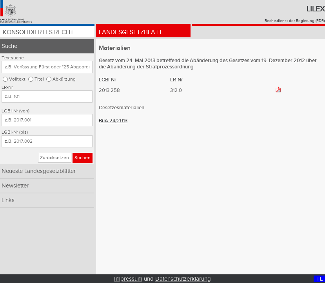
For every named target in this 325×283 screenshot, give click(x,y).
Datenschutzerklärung (183, 279)
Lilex (316, 9)
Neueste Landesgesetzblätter (39, 171)
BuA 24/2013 (113, 121)
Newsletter (15, 185)
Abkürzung (64, 79)
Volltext (17, 79)
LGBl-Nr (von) (15, 111)
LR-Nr (7, 87)
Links (8, 200)
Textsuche (13, 58)
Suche (9, 46)
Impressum (128, 279)
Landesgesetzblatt (130, 32)
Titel (39, 79)
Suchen (82, 158)
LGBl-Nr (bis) (15, 132)
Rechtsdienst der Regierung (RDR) (295, 20)
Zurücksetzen (54, 158)
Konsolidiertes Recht (38, 32)
